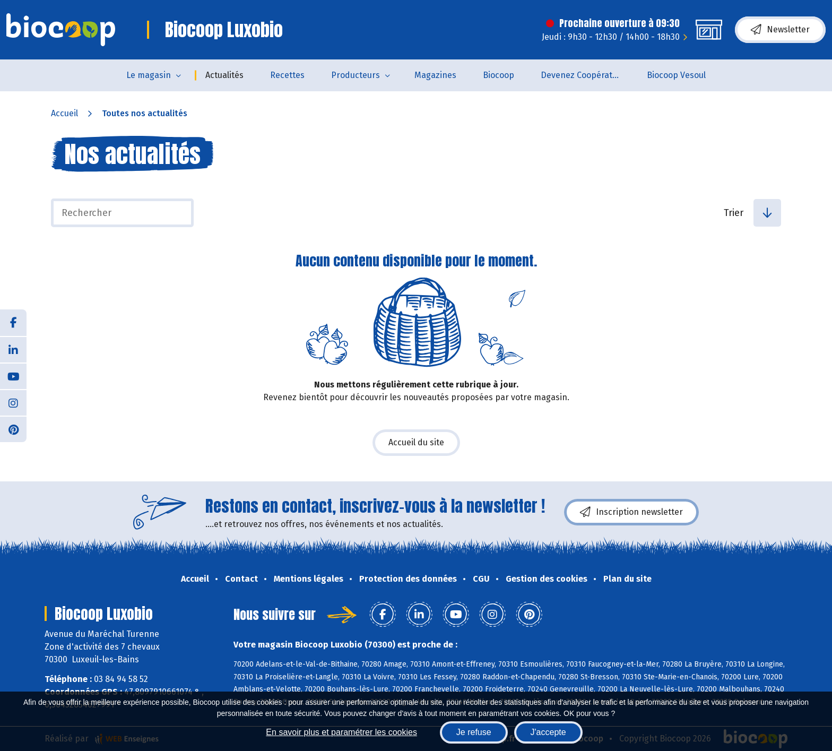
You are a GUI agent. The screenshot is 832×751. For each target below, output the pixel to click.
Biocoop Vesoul (676, 75)
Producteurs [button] (355, 75)
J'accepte (548, 732)
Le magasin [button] (148, 75)
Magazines (435, 75)
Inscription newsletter (631, 512)
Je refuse (473, 732)
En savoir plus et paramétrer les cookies (341, 732)
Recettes (287, 75)
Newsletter (780, 29)
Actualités (224, 75)
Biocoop (498, 75)
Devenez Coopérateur (583, 75)
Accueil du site (416, 442)
